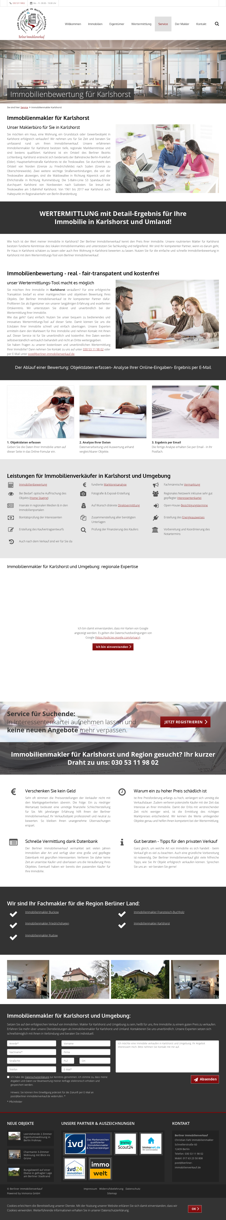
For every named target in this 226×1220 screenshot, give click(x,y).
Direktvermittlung (129, 505)
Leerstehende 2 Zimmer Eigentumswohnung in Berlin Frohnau (38, 1137)
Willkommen (73, 24)
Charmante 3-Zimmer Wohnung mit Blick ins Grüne (37, 1155)
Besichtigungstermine (194, 505)
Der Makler (182, 24)
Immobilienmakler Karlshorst (152, 923)
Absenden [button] (208, 1079)
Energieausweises (193, 517)
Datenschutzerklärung (37, 1077)
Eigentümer (116, 24)
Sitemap (112, 1193)
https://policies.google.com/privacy (117, 637)
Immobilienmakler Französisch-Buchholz (159, 912)
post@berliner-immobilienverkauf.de (51, 354)
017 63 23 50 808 (193, 1158)
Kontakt (201, 24)
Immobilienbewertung (33, 484)
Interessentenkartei (189, 498)
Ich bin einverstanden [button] (112, 647)
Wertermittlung (141, 24)
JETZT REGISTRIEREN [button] (184, 721)
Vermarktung (192, 484)
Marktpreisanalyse (115, 484)
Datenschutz (133, 1188)
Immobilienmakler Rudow (41, 935)
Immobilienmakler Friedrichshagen (47, 923)
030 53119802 (19, 3)
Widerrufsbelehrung (111, 1188)
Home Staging (39, 498)
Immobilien (95, 24)
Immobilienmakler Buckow (42, 912)
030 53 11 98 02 (93, 349)
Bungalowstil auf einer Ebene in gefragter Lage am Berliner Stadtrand (38, 1173)
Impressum (90, 1188)
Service (163, 24)
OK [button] (194, 1209)
